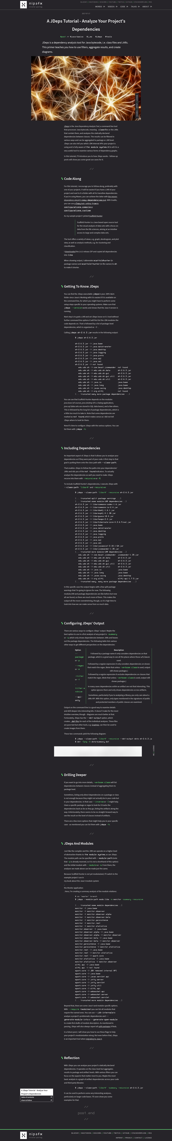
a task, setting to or (81, 207)
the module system (96, 147)
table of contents (27, 1097)
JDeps (66, 126)
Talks (134, 6)
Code (122, 6)
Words (98, 6)
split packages (104, 1026)
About (145, 6)
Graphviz (95, 725)
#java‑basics (76, 37)
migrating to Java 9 (94, 1039)
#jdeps (98, 37)
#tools (108, 37)
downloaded (70, 251)
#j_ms (89, 37)
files (75, 721)
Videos (111, 6)
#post (63, 37)
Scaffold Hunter (95, 216)
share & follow (26, 1100)
